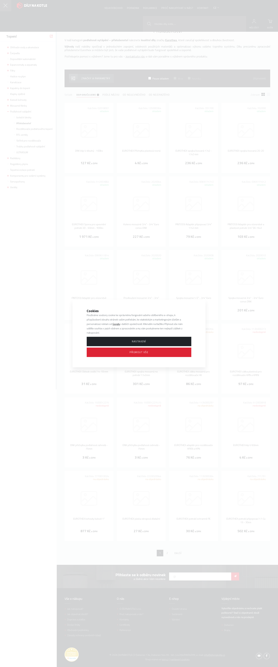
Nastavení (139, 341)
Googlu (116, 324)
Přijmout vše (139, 352)
